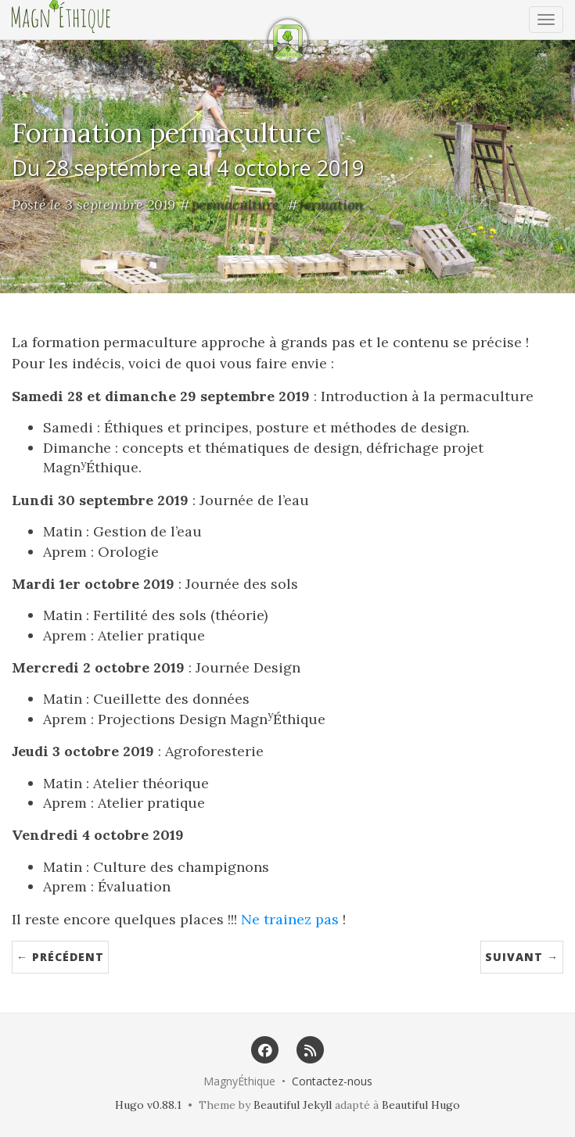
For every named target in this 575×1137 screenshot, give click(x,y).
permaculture (235, 204)
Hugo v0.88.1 (148, 1105)
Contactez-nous (332, 1081)
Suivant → (522, 956)
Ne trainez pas (290, 919)
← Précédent (60, 956)
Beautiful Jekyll (292, 1105)
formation (331, 204)
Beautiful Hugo (421, 1105)
